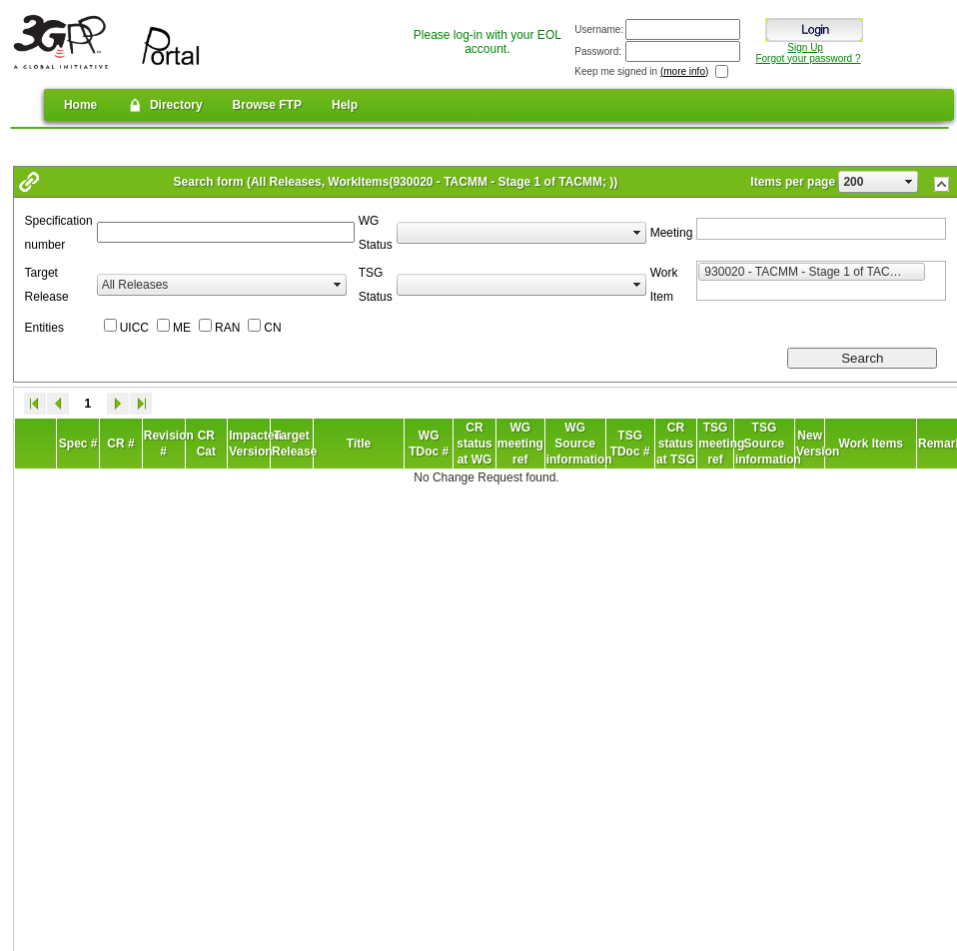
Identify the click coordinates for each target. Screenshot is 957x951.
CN (272, 328)
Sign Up (805, 47)
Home (80, 105)
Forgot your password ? (807, 58)
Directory (164, 105)
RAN (227, 328)
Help (345, 105)
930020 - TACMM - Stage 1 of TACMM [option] (814, 271)
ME (182, 328)
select (909, 182)
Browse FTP (267, 105)
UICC (134, 328)
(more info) (684, 71)
